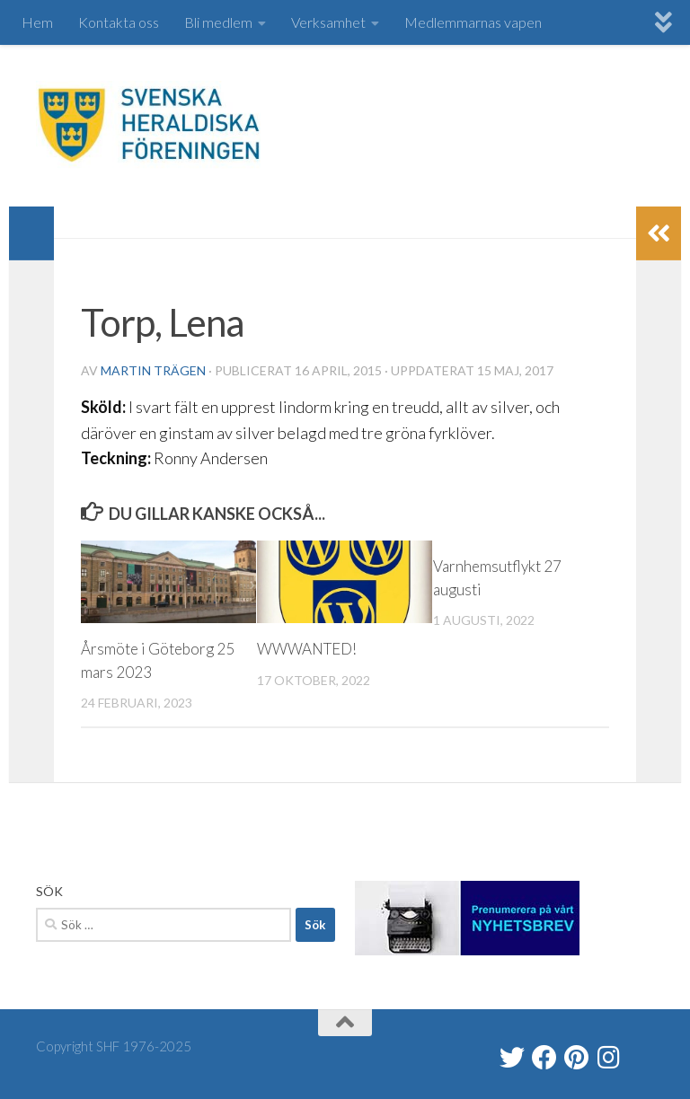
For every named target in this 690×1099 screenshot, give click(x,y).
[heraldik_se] (609, 1057)
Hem (37, 22)
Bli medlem (218, 22)
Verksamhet (328, 22)
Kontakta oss (118, 22)
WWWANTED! (307, 648)
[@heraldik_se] (512, 1057)
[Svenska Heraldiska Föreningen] (544, 1057)
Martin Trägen (153, 370)
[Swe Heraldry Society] (576, 1057)
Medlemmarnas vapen (473, 22)
